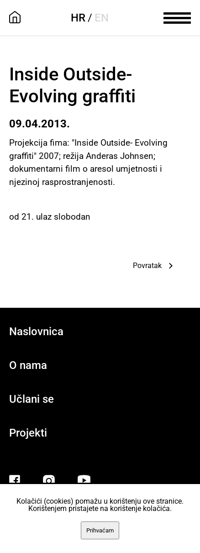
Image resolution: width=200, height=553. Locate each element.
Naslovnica (36, 331)
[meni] (177, 17)
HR (78, 17)
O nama (28, 365)
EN (102, 17)
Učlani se (31, 399)
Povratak (147, 265)
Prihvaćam (100, 530)
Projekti (28, 432)
